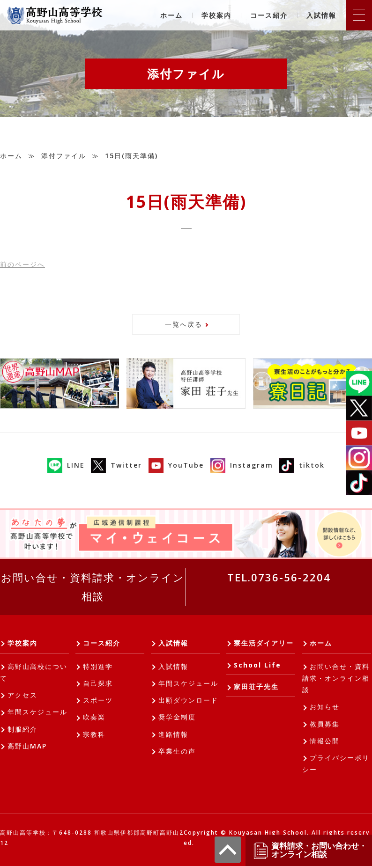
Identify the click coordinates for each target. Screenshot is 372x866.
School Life (257, 665)
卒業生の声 (177, 751)
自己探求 (98, 683)
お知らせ (325, 706)
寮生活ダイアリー (264, 642)
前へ (22, 264)
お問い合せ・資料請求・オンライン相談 (93, 586)
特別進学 (98, 666)
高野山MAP (27, 745)
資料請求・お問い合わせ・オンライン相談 (310, 850)
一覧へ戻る (183, 324)
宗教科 (94, 734)
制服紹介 (22, 729)
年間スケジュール (37, 711)
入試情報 (321, 15)
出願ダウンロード (188, 700)
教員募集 (325, 723)
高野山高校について (33, 672)
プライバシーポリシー (336, 763)
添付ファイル (63, 155)
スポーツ (98, 700)
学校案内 (216, 15)
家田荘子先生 (256, 686)
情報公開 (325, 740)
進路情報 (173, 734)
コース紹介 (269, 15)
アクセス (22, 694)
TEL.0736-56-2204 (279, 577)
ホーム (171, 15)
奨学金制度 (177, 716)
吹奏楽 (94, 716)
